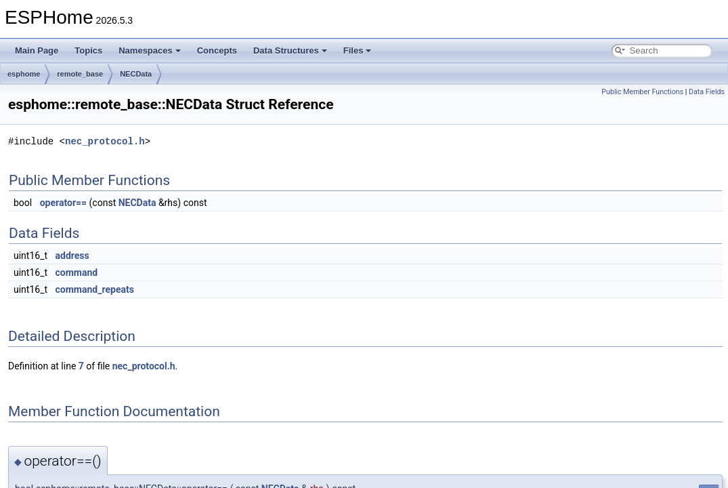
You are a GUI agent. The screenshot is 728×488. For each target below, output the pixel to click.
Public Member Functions (642, 91)
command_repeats (95, 289)
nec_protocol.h (105, 141)
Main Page (36, 50)
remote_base (80, 74)
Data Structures (290, 50)
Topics (88, 50)
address (72, 255)
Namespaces (150, 50)
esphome (23, 74)
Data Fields (707, 91)
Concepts (217, 50)
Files (357, 50)
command (77, 272)
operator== (63, 202)
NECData (136, 74)
